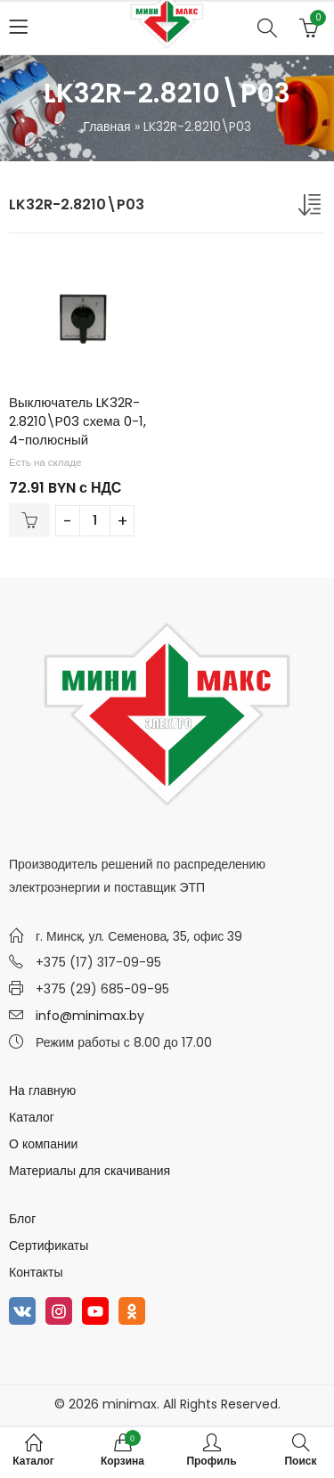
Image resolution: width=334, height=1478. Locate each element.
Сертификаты (48, 1245)
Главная (106, 126)
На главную (42, 1090)
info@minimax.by (90, 1016)
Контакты (35, 1272)
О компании (43, 1144)
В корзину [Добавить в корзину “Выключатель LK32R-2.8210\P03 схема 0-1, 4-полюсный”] (29, 520)
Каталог (31, 1117)
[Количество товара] (94, 520)
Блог (22, 1219)
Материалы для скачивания (89, 1171)
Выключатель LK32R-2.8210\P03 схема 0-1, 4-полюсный (77, 421)
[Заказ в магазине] (311, 208)
